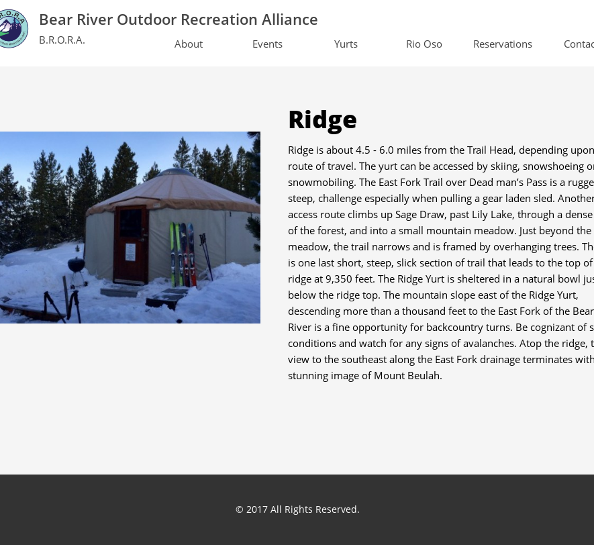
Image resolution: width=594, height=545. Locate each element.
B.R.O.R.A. (62, 39)
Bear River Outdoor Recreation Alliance (178, 19)
